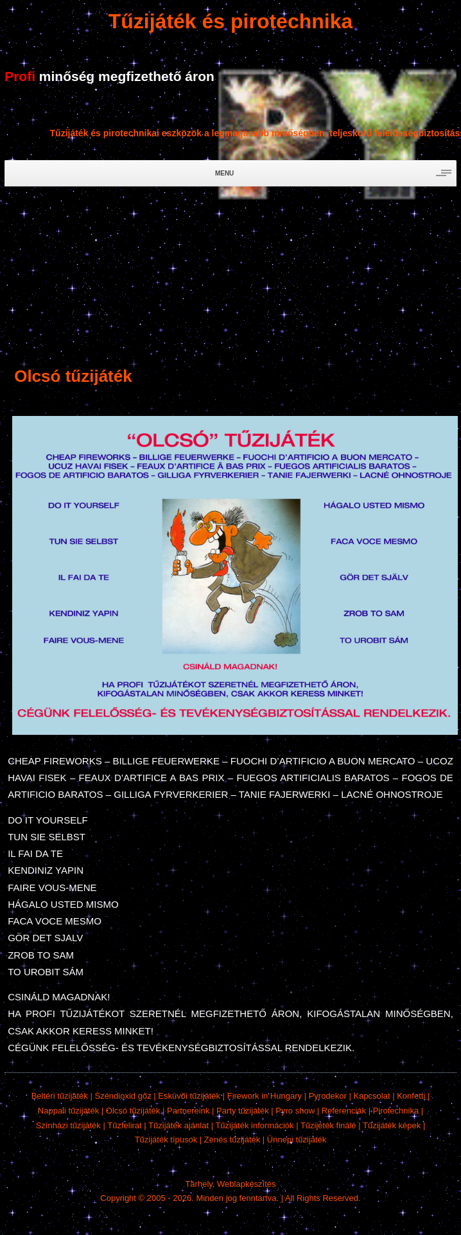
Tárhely (198, 1184)
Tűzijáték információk (254, 1125)
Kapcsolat (371, 1096)
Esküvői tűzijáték (189, 1096)
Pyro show (295, 1110)
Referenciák (344, 1110)
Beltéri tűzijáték (59, 1096)
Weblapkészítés (246, 1184)
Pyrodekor (328, 1096)
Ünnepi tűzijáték (297, 1139)
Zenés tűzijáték (232, 1139)
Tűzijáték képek (392, 1125)
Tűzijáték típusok (166, 1139)
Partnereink (188, 1110)
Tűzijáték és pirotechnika (231, 21)
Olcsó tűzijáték (133, 1110)
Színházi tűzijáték (68, 1125)
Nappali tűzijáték (68, 1110)
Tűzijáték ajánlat (178, 1125)
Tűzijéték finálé (328, 1125)
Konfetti (411, 1096)
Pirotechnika (396, 1110)
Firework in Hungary (264, 1096)
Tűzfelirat (124, 1125)
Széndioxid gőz (122, 1096)
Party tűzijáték (242, 1110)
